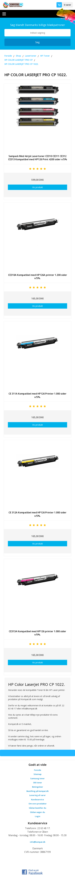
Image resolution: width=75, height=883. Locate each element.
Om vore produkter (38, 803)
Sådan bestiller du (37, 808)
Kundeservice (37, 799)
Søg (37, 42)
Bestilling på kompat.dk (37, 791)
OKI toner (37, 782)
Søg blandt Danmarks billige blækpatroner (37, 25)
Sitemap (37, 774)
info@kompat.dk (37, 842)
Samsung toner (37, 778)
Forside (37, 770)
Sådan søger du (37, 812)
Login (37, 816)
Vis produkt (37, 187)
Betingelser (37, 787)
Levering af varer (37, 795)
